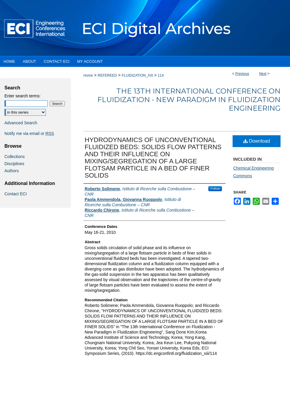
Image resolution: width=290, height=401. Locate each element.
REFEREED (107, 75)
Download (256, 141)
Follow (215, 188)
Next (263, 74)
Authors (11, 170)
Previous (242, 74)
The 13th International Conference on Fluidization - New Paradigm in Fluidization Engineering (189, 99)
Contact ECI (15, 193)
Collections (14, 156)
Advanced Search (20, 122)
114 (161, 75)
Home (88, 75)
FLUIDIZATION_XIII (137, 75)
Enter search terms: (22, 96)
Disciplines (14, 163)
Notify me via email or (29, 133)
